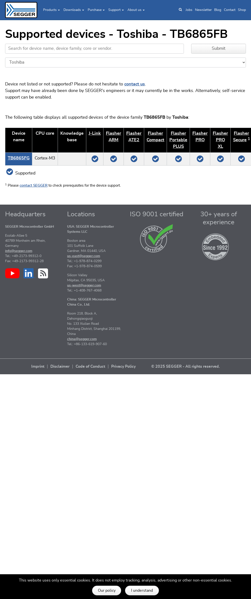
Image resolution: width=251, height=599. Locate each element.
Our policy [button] (107, 590)
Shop (242, 10)
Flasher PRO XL (220, 140)
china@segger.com (82, 339)
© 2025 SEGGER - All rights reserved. (185, 366)
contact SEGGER (33, 185)
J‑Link (95, 133)
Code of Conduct (90, 366)
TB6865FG (19, 158)
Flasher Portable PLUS (178, 140)
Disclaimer (60, 366)
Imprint (37, 366)
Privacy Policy (123, 366)
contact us (134, 84)
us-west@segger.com (84, 285)
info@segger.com (18, 251)
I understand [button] (142, 590)
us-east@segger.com (83, 256)
